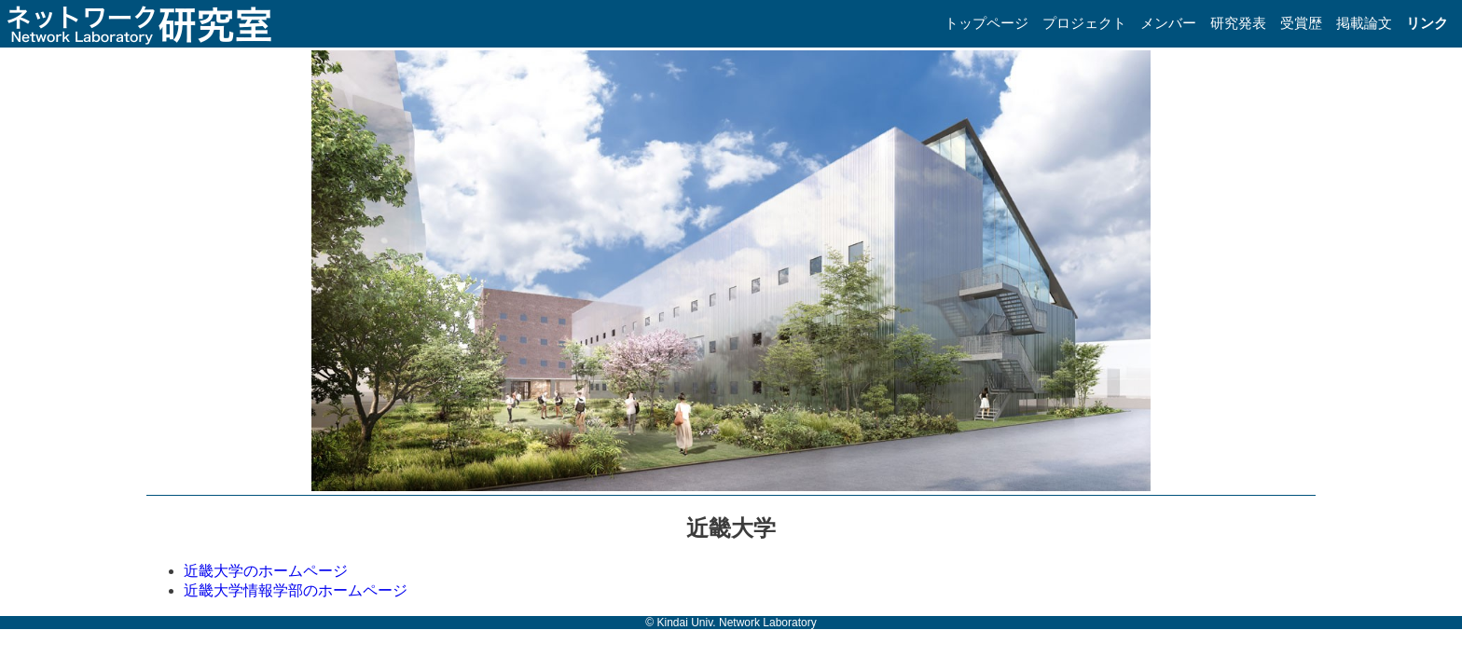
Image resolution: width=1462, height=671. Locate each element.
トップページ (986, 23)
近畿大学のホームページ (266, 571)
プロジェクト (1084, 23)
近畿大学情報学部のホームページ (295, 590)
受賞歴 (1301, 23)
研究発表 (1238, 23)
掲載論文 (1364, 23)
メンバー (1168, 23)
